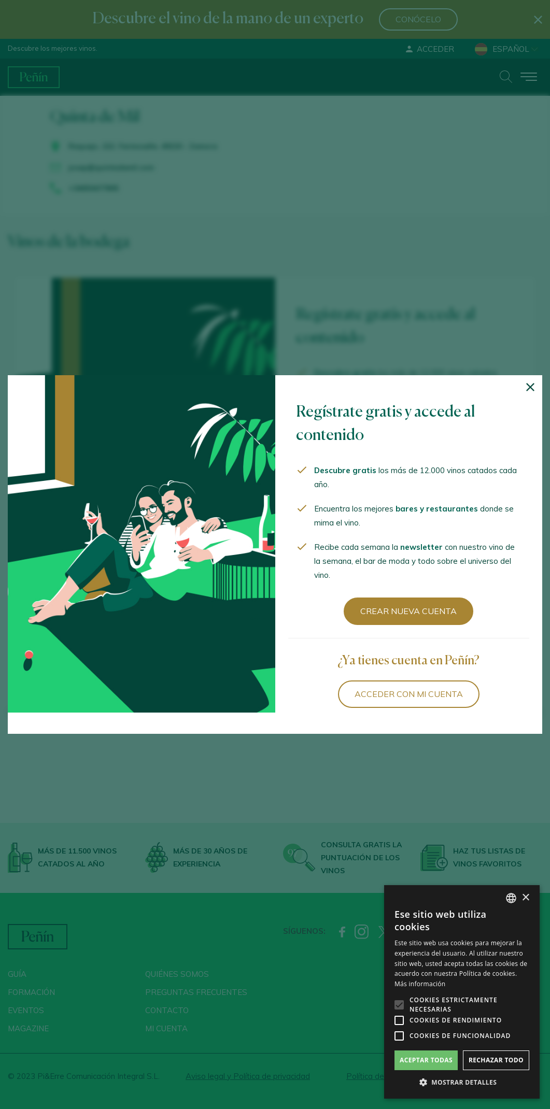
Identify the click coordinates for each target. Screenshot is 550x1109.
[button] (461, 1082)
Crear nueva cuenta (408, 611)
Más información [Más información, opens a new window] (419, 983)
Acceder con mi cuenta (409, 694)
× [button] (525, 898)
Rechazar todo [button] (496, 1060)
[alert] (462, 992)
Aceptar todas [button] (426, 1060)
